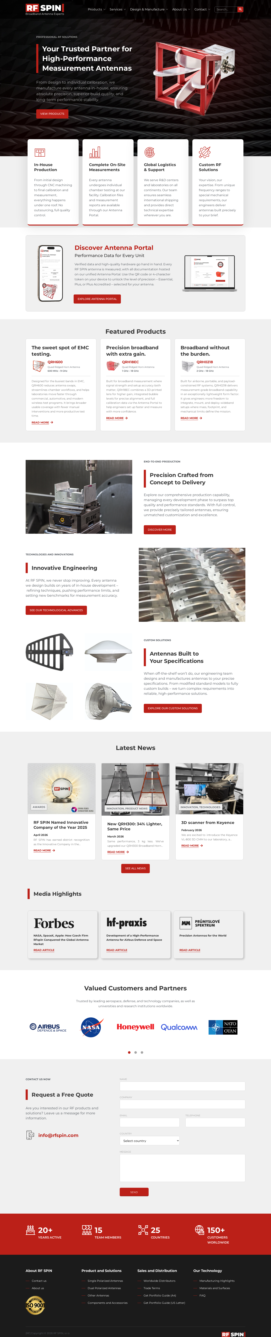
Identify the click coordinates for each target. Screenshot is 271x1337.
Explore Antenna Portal (97, 299)
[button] (129, 1052)
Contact (200, 9)
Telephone (192, 1115)
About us (38, 1288)
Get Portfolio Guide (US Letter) (164, 1303)
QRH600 (55, 362)
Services (116, 9)
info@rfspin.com (58, 1135)
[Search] (240, 9)
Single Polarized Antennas (105, 1281)
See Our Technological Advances (56, 610)
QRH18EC (130, 362)
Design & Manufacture (147, 9)
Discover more (160, 529)
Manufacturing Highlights (217, 1281)
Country (126, 1133)
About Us (179, 9)
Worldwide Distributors (159, 1281)
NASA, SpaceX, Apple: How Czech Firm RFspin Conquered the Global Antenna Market (61, 940)
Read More (40, 422)
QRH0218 (205, 362)
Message (125, 1151)
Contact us (39, 1281)
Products (95, 9)
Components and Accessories (108, 1303)
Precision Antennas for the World (202, 935)
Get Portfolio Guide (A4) (160, 1295)
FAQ (202, 1295)
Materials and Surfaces (214, 1288)
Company (126, 1097)
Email (123, 1115)
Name (123, 1079)
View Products (52, 113)
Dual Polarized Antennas (104, 1288)
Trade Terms (152, 1288)
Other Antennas (98, 1295)
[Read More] (51, 422)
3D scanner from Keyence (207, 822)
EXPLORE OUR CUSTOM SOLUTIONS (173, 708)
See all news (135, 868)
